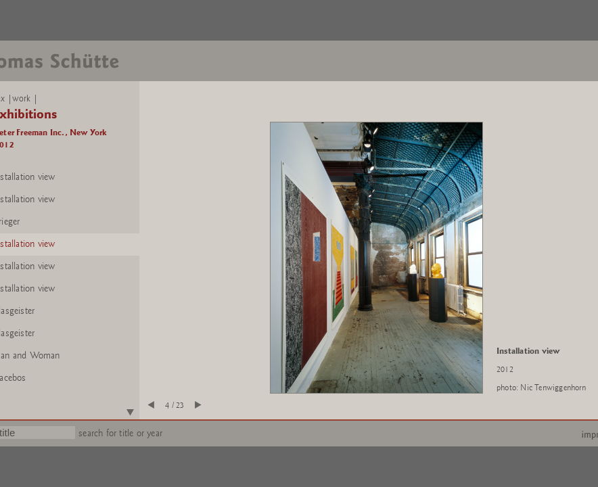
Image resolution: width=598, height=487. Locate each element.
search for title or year (120, 433)
